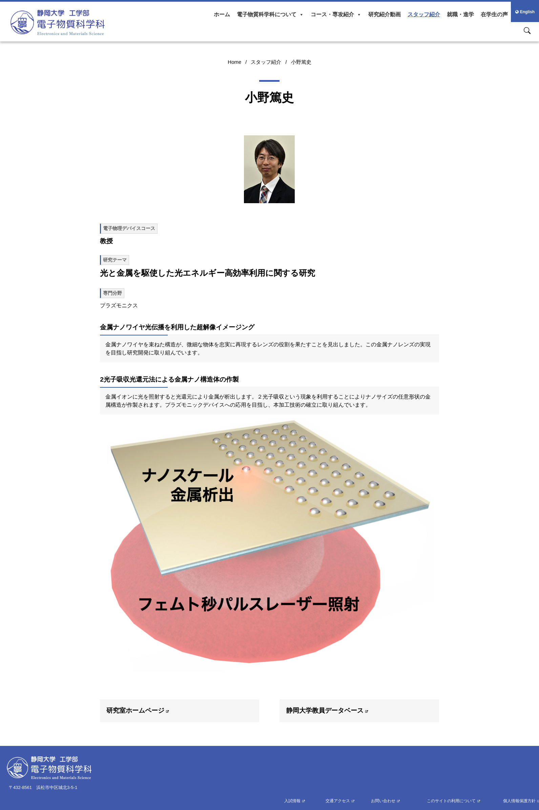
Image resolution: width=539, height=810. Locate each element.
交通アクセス (338, 800)
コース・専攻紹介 (336, 14)
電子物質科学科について (270, 14)
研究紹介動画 (384, 14)
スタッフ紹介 (424, 14)
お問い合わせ (383, 800)
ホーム (222, 14)
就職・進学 (460, 14)
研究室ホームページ (135, 710)
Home (234, 62)
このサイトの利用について (451, 800)
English (525, 11)
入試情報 (292, 800)
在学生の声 (494, 14)
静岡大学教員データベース (325, 710)
